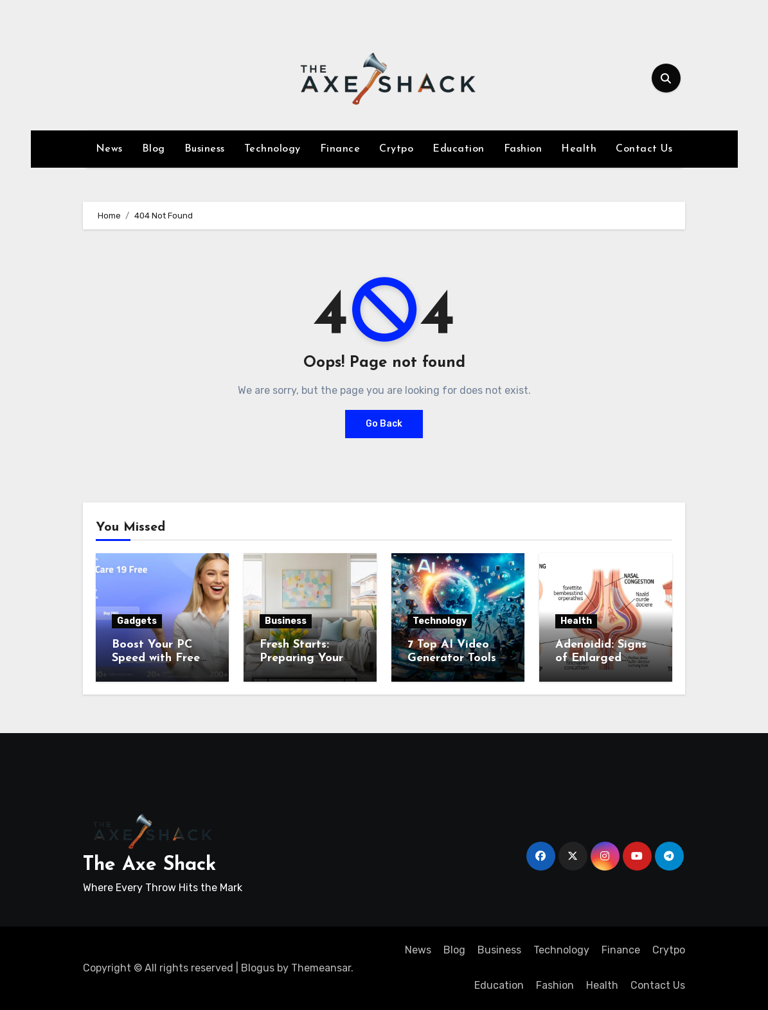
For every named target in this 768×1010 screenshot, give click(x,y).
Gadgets (137, 621)
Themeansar (321, 968)
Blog (153, 149)
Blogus (257, 968)
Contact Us (644, 149)
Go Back (384, 423)
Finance (340, 149)
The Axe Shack (149, 865)
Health (578, 149)
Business (204, 149)
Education (459, 149)
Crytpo (396, 149)
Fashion (523, 149)
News (109, 149)
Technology (272, 149)
